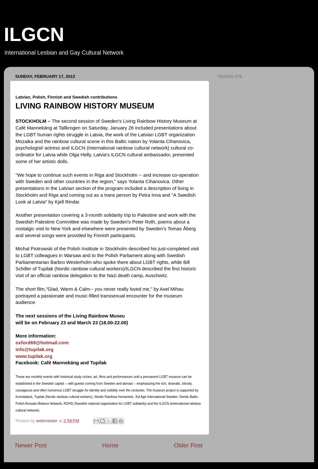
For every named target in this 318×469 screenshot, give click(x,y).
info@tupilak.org (35, 349)
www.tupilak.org (34, 356)
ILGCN (34, 34)
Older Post (188, 445)
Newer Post (31, 445)
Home (110, 445)
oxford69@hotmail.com (42, 342)
